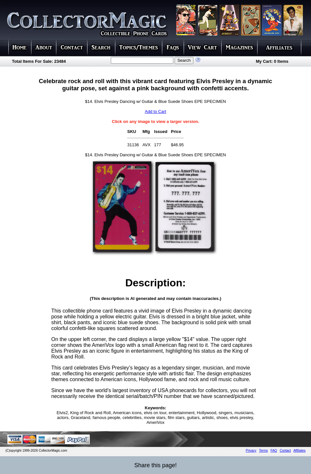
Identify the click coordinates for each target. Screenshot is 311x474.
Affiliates (300, 450)
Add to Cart (155, 111)
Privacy (251, 450)
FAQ (274, 450)
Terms (263, 450)
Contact (285, 450)
